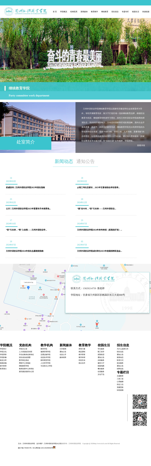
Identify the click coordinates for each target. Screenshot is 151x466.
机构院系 (73, 12)
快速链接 (145, 12)
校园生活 (135, 12)
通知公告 (85, 161)
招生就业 (115, 12)
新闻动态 (64, 161)
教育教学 (94, 12)
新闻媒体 (84, 12)
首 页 (55, 12)
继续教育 (104, 12)
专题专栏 (125, 12)
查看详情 (141, 145)
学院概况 (63, 12)
